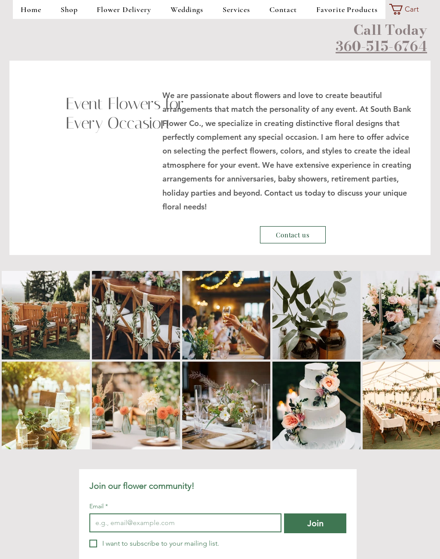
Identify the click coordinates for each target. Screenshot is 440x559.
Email (98, 506)
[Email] (182, 522)
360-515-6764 (381, 46)
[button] (409, 9)
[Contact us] (293, 234)
